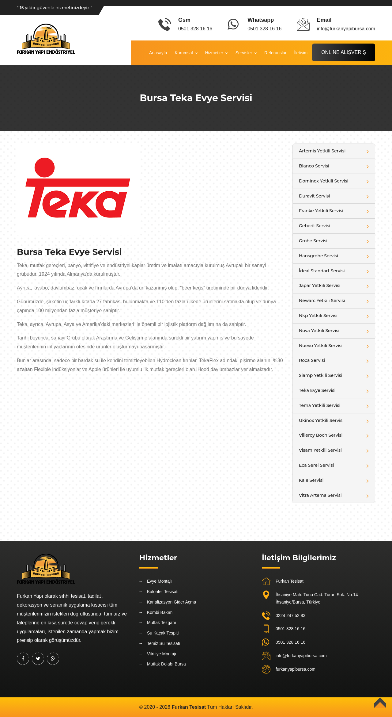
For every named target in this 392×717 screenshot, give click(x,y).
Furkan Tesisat (289, 581)
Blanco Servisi (314, 166)
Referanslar (275, 52)
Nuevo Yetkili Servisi (320, 345)
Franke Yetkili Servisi (321, 210)
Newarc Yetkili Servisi (322, 300)
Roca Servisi (312, 360)
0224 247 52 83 (290, 615)
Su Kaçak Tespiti (163, 633)
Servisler (244, 52)
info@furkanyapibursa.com (301, 655)
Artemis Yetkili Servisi (322, 151)
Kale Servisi (311, 480)
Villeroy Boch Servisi (320, 435)
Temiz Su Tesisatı (163, 643)
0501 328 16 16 (290, 628)
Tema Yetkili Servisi (320, 405)
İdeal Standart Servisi (322, 271)
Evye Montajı (159, 581)
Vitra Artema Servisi (320, 495)
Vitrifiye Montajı (161, 653)
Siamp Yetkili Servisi (320, 375)
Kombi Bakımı (160, 612)
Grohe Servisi (313, 240)
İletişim (301, 52)
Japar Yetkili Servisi (319, 285)
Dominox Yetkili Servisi (323, 181)
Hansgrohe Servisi (318, 256)
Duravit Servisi (314, 196)
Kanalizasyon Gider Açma (171, 602)
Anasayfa (158, 52)
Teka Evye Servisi (317, 390)
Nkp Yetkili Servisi (318, 315)
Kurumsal (184, 52)
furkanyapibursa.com (295, 669)
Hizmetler (214, 52)
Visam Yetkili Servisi (320, 450)
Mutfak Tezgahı (161, 622)
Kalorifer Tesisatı (163, 591)
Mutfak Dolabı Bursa (166, 663)
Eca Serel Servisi (316, 465)
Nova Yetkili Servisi (319, 330)
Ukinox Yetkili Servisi (321, 420)
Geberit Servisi (314, 225)
